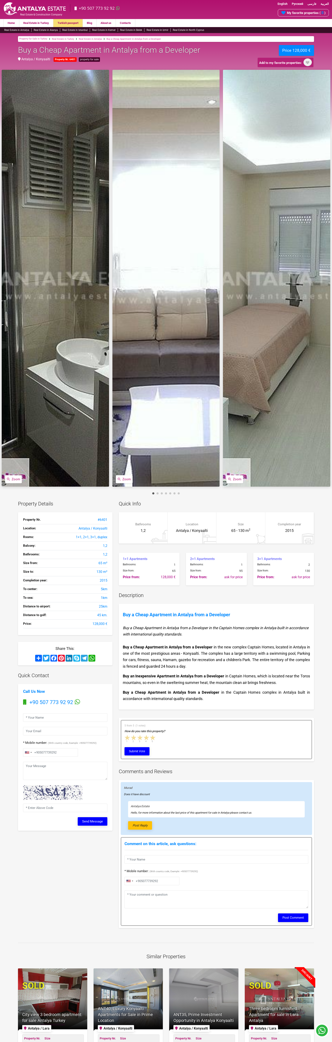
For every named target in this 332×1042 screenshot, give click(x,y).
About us (113, 23)
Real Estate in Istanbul (75, 30)
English (283, 3)
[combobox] (28, 752)
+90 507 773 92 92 (98, 8)
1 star (127, 738)
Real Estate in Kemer (104, 30)
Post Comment (293, 918)
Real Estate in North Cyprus (188, 30)
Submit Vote (137, 751)
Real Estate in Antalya (16, 30)
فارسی (311, 3)
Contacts (133, 23)
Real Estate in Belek (131, 30)
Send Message (92, 821)
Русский (297, 3)
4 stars (146, 738)
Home (12, 23)
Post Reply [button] (140, 825)
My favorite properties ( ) (303, 12)
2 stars (134, 738)
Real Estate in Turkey (38, 23)
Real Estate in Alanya (46, 30)
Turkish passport (72, 23)
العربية (325, 3)
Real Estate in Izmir (157, 30)
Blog (95, 23)
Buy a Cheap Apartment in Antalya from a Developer (134, 39)
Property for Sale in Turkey (33, 38)
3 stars (140, 738)
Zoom (13, 479)
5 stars (153, 738)
